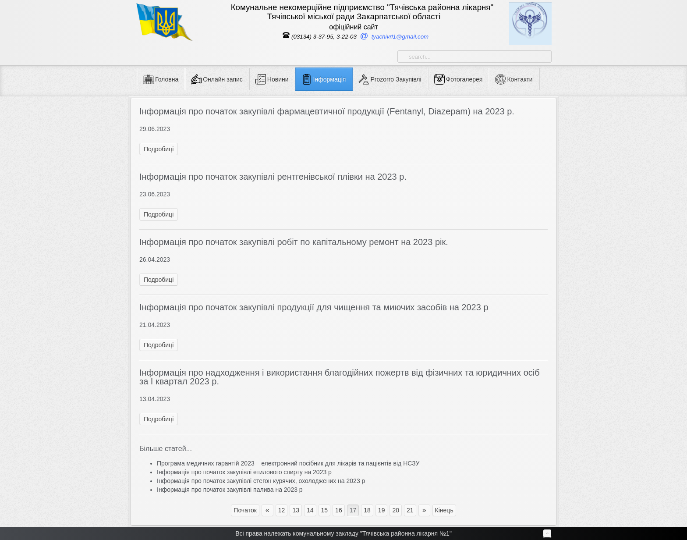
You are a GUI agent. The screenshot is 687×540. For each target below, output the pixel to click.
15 (324, 510)
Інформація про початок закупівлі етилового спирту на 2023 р (244, 472)
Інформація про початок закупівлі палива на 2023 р (230, 489)
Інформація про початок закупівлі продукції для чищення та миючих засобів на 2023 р (314, 307)
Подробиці (159, 149)
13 (295, 510)
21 (410, 510)
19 (381, 510)
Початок (245, 510)
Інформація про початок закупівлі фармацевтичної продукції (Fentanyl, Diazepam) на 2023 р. (326, 111)
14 (310, 510)
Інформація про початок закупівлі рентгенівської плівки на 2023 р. (273, 176)
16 (338, 510)
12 (281, 510)
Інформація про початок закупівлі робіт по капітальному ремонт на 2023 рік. (293, 242)
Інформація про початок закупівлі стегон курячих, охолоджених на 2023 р (261, 480)
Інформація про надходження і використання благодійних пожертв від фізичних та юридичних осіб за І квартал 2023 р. (339, 377)
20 (395, 510)
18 (367, 510)
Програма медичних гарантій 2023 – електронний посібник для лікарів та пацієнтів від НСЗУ (288, 463)
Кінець (444, 510)
